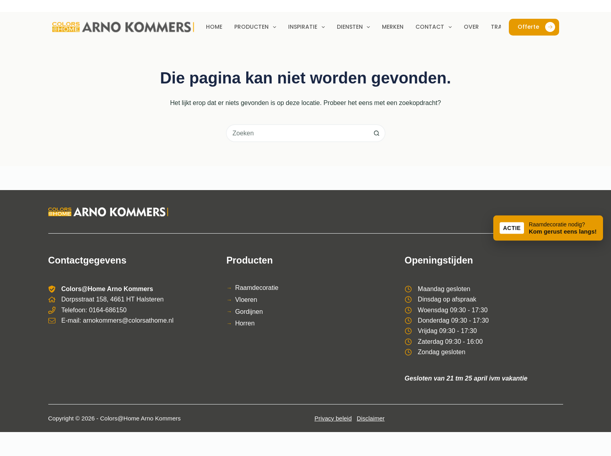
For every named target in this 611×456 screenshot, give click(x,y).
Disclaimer (371, 418)
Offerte (536, 27)
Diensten (355, 27)
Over (471, 27)
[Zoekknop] (376, 133)
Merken (392, 27)
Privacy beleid (333, 418)
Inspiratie (308, 27)
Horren (245, 323)
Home (214, 27)
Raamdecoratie (257, 287)
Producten (256, 27)
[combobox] (297, 133)
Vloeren (246, 299)
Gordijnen (249, 311)
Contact (435, 27)
